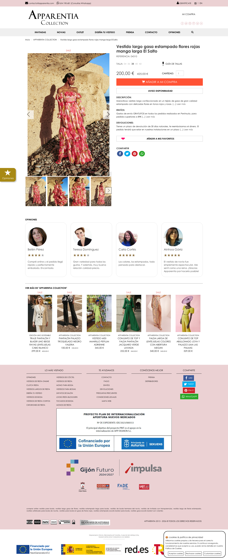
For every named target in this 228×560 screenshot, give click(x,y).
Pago (106, 381)
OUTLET (80, 32)
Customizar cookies (212, 553)
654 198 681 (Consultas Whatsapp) (74, 3)
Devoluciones (106, 389)
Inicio (27, 39)
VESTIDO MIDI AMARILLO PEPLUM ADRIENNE (99, 341)
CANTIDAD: (168, 73)
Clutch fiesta (32, 385)
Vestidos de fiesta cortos (38, 401)
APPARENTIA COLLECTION (45, 39)
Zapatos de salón (64, 393)
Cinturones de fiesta (35, 405)
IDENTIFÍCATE (184, 3)
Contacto (151, 32)
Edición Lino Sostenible (40, 335)
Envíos (106, 385)
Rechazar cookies (193, 553)
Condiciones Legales (106, 397)
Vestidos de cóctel (65, 377)
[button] (192, 14)
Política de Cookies (173, 548)
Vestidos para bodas (66, 389)
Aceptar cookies (176, 553)
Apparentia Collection (70, 335)
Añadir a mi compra (159, 82)
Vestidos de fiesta (64, 381)
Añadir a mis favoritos (160, 138)
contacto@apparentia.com (39, 3)
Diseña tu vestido (105, 32)
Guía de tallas (173, 63)
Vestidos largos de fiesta (38, 389)
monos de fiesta (63, 405)
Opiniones (174, 32)
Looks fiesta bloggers (66, 397)
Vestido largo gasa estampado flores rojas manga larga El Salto (89, 39)
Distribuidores (151, 381)
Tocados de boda (64, 401)
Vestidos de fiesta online (37, 381)
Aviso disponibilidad (160, 90)
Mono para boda (64, 385)
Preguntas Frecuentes (106, 393)
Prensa (130, 32)
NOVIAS (61, 32)
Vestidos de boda (34, 397)
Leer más (181, 104)
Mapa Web (106, 401)
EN (201, 3)
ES (195, 3)
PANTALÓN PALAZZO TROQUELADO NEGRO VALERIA (69, 341)
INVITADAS (40, 32)
